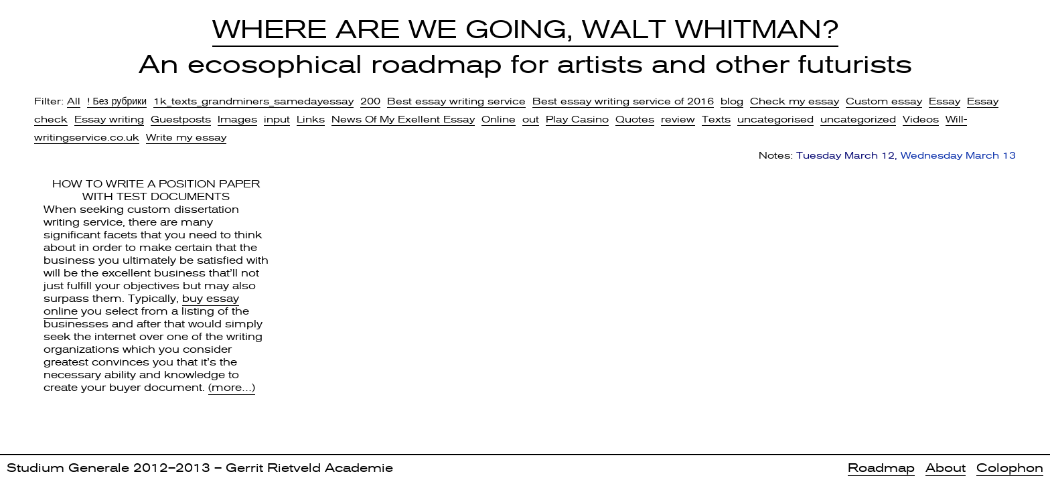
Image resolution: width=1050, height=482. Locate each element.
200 (370, 101)
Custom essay (884, 101)
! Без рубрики (117, 101)
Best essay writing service (456, 101)
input (277, 119)
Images (237, 119)
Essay (944, 101)
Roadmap (881, 467)
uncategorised (775, 119)
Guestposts (181, 119)
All (73, 101)
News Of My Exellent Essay (403, 119)
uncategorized (858, 119)
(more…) (231, 387)
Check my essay (794, 101)
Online (498, 119)
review (678, 119)
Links (311, 119)
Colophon (1009, 467)
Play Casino (577, 119)
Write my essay (186, 137)
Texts (716, 119)
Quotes (634, 119)
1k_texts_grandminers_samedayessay (253, 101)
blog (732, 101)
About (945, 467)
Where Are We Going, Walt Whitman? (525, 29)
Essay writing (109, 119)
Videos (921, 119)
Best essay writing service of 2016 (623, 101)
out (530, 119)
